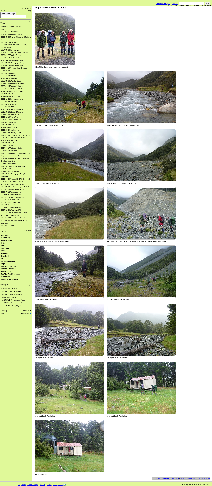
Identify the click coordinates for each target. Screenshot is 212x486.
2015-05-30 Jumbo (8, 143)
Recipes (4, 253)
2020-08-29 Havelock (9, 102)
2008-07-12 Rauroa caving (11, 192)
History (181, 5)
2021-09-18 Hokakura (9, 94)
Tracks (3, 29)
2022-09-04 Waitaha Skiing (11, 81)
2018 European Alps (8, 122)
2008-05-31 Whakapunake (11, 194)
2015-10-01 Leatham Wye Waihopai (14, 138)
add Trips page (26, 8)
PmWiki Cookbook (8, 266)
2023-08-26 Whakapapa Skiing (12, 63)
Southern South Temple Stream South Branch (195, 478)
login (2, 313)
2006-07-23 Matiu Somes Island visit (14, 218)
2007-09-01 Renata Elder (10, 205)
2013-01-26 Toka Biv (8, 163)
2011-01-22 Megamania (10, 171)
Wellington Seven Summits (11, 26)
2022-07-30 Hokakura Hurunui (12, 83)
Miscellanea (6, 248)
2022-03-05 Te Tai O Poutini (11, 89)
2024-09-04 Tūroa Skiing (10, 50)
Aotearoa (4, 235)
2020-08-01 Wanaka (8, 104)
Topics (3, 231)
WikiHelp (42, 485)
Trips (2, 23)
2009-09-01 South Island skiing (12, 184)
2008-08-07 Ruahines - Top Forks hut (15, 187)
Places (3, 251)
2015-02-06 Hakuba (8, 145)
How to (3, 11)
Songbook (5, 256)
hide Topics (27, 230)
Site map (3, 311)
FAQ (29, 11)
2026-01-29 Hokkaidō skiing (11, 34)
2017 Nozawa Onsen (9, 127)
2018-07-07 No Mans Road (11, 120)
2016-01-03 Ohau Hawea (170, 478)
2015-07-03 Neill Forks (9, 140)
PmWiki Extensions (8, 269)
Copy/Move (206, 5)
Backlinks (197, 5)
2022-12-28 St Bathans (9, 76)
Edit (175, 5)
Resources (5, 276)
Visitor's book (26, 311)
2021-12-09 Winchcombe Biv (12, 91)
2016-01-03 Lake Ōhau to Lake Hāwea (15, 135)
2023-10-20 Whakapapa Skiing (12, 60)
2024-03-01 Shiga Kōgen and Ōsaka (14, 52)
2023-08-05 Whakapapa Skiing (12, 65)
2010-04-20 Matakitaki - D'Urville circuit (15, 179)
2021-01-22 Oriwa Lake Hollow (12, 99)
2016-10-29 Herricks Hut (10, 130)
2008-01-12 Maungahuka (10, 202)
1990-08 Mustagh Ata (9, 225)
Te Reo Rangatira (8, 261)
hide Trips (28, 22)
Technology (5, 258)
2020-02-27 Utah (7, 107)
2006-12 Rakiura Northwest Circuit (14, 213)
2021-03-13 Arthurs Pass (10, 96)
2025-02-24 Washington (10, 42)
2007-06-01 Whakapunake (11, 207)
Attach (188, 5)
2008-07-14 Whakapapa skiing (12, 189)
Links (3, 245)
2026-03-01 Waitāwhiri (9, 32)
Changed (4, 285)
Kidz (3, 243)
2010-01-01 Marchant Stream (12, 182)
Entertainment (6, 240)
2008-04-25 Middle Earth (10, 200)
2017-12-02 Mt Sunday (9, 125)
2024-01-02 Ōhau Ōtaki (10, 57)
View (170, 5)
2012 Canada (6, 169)
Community (5, 238)
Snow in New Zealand (9, 279)
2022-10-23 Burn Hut (9, 78)
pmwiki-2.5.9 (25, 313)
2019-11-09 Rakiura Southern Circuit (14, 109)
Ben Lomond (156, 478)
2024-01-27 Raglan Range (11, 55)
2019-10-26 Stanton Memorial (12, 112)
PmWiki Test (6, 271)
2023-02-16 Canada (8, 73)
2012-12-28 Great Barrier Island (13, 166)
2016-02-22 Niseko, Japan (11, 133)
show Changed (27, 285)
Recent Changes (163, 3)
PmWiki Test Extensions (10, 274)
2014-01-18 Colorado (9, 151)
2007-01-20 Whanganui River (12, 210)
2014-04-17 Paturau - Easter (11, 148)
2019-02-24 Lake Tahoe (10, 114)
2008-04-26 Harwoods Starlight (12, 197)
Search (175, 3)
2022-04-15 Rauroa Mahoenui (12, 86)
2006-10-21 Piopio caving (10, 215)
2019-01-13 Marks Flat (9, 117)
